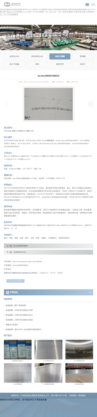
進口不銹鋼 (14, 64)
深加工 (83, 64)
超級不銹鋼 (60, 56)
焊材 (37, 64)
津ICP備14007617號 (59, 395)
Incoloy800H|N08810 (15, 281)
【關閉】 (60, 273)
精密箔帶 (60, 64)
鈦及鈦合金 (14, 56)
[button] (90, 104)
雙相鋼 (83, 56)
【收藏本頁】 (44, 273)
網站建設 (82, 395)
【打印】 (52, 273)
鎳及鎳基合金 (37, 56)
